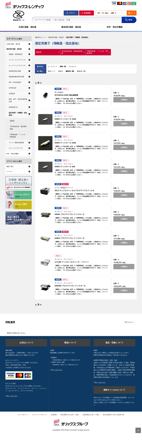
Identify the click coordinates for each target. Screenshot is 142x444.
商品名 (60, 71)
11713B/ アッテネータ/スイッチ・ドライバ (71, 262)
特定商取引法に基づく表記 (70, 415)
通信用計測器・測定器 (71, 27)
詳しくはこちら (12, 396)
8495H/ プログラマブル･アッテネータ (69, 214)
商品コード (52, 71)
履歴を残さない (130, 322)
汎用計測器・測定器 (27, 27)
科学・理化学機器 (115, 27)
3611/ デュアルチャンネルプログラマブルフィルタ (74, 190)
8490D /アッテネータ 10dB (65, 119)
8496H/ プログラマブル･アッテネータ (69, 238)
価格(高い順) (81, 71)
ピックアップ (52, 66)
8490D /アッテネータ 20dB (65, 143)
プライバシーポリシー (39, 415)
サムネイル (72, 66)
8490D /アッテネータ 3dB (65, 167)
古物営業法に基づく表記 (90, 415)
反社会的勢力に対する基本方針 (113, 415)
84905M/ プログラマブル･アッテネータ (70, 286)
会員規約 (54, 415)
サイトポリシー (23, 415)
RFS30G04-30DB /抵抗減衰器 (66, 95)
